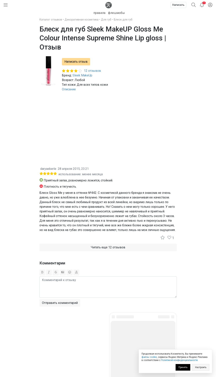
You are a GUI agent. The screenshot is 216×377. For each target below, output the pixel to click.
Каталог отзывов (50, 19)
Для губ (106, 19)
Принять (182, 367)
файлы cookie (149, 357)
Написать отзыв (76, 61)
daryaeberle (48, 169)
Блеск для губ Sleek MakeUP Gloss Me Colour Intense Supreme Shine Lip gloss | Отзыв (102, 38)
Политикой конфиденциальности (179, 360)
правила (99, 13)
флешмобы (116, 13)
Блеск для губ (123, 19)
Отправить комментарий (60, 303)
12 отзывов (92, 71)
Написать (178, 4)
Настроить (200, 367)
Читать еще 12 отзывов (108, 247)
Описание (69, 89)
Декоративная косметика (81, 19)
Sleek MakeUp (82, 75)
